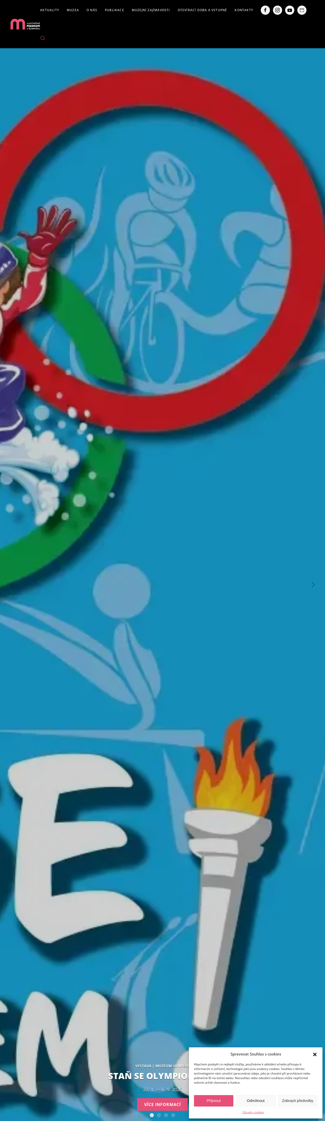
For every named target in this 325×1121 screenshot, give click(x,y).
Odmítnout (256, 1100)
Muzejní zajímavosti (151, 10)
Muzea (73, 10)
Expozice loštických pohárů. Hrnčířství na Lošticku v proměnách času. (159, 1115)
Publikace (114, 10)
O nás (92, 10)
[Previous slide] (12, 584)
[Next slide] (313, 584)
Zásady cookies (253, 1112)
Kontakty (244, 10)
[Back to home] (25, 24)
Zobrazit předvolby (297, 1100)
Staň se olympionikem (152, 1115)
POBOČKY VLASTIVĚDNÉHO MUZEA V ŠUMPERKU (173, 1115)
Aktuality (49, 10)
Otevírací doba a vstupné (202, 10)
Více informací (162, 1104)
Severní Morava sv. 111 (166, 1115)
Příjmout (214, 1100)
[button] (314, 1053)
